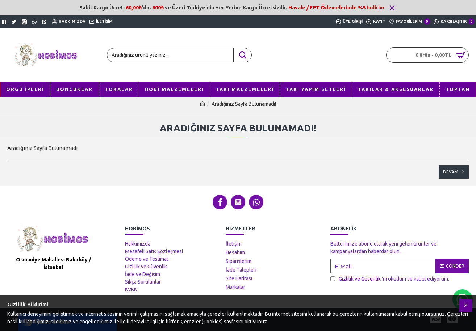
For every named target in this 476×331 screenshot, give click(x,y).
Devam (450, 171)
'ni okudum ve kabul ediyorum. (389, 279)
